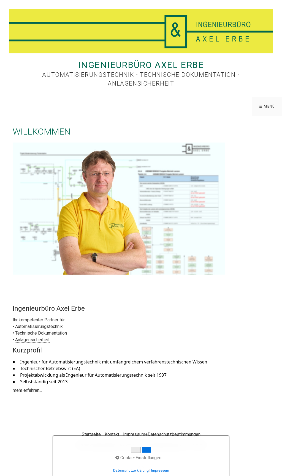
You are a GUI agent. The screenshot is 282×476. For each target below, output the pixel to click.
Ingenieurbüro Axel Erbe (141, 65)
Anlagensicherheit (32, 339)
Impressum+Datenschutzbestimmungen (161, 434)
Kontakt (112, 434)
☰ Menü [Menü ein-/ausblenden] (267, 106)
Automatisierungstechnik (39, 326)
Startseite (91, 434)
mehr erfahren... (27, 390)
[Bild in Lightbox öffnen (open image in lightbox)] (119, 208)
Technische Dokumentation (41, 333)
